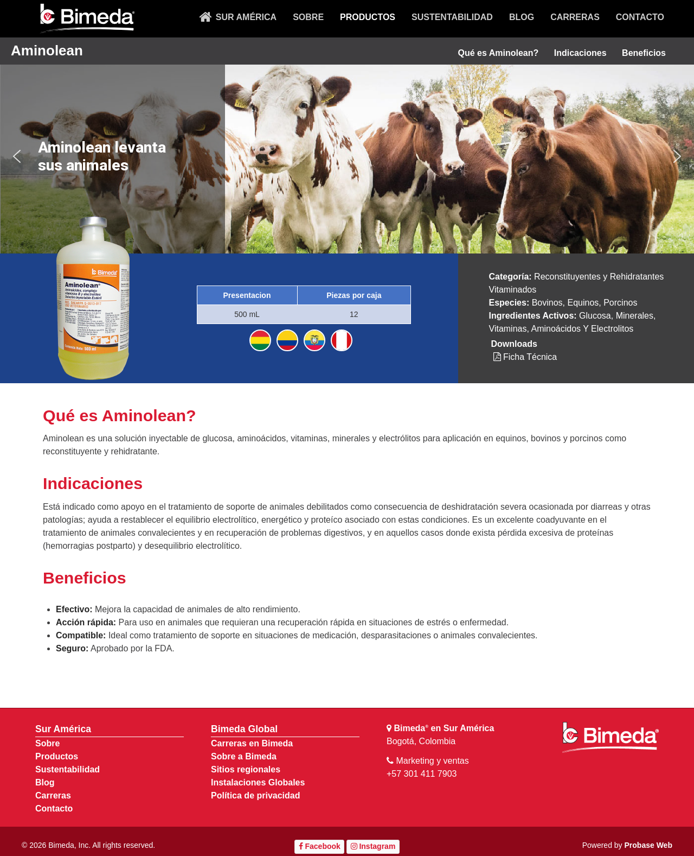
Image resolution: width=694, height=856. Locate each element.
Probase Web (648, 845)
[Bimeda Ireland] (87, 19)
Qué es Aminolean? (498, 53)
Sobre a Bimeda (244, 756)
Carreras (53, 795)
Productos (56, 756)
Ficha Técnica (525, 357)
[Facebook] (319, 847)
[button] (16, 156)
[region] (347, 156)
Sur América (63, 729)
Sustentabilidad (67, 769)
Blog (45, 782)
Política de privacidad (255, 795)
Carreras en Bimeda (252, 743)
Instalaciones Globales (258, 782)
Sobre (47, 743)
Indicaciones (580, 53)
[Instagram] (373, 847)
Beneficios (644, 53)
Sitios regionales (245, 769)
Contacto (54, 808)
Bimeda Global (244, 729)
